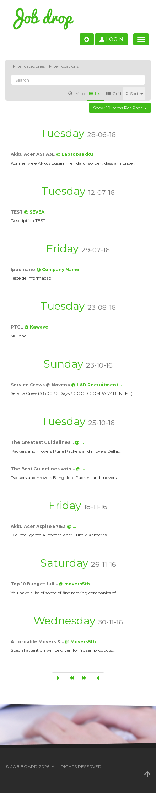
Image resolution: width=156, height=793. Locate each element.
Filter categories (29, 66)
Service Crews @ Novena (41, 384)
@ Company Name (57, 269)
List (95, 93)
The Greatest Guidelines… (43, 442)
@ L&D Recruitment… (96, 384)
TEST (17, 212)
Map (76, 93)
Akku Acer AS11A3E (33, 154)
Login (111, 39)
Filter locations (64, 66)
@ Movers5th (80, 641)
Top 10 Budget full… (35, 584)
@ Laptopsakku (74, 154)
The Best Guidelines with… (43, 469)
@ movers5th (74, 584)
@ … (79, 442)
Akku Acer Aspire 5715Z (39, 526)
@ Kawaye (36, 327)
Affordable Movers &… (38, 641)
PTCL (17, 327)
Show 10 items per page (120, 107)
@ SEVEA (34, 212)
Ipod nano (23, 269)
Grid (113, 93)
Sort (134, 93)
